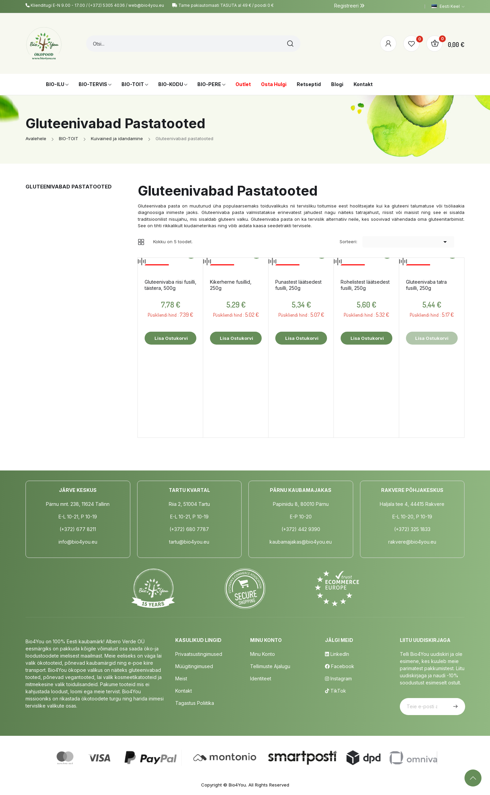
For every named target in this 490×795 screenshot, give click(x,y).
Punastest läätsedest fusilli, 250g (298, 285)
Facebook (339, 666)
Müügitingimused (194, 666)
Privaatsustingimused (198, 654)
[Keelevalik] (447, 6)
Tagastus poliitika (194, 703)
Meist (181, 678)
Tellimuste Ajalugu (270, 666)
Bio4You (237, 785)
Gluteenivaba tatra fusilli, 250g (426, 285)
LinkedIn (337, 654)
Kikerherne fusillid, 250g (230, 285)
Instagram (338, 678)
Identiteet (260, 678)
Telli (454, 706)
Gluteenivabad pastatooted (69, 186)
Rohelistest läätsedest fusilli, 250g (365, 285)
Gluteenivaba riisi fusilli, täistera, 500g (170, 285)
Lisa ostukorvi (170, 338)
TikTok (335, 691)
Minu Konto (262, 654)
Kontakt (183, 691)
